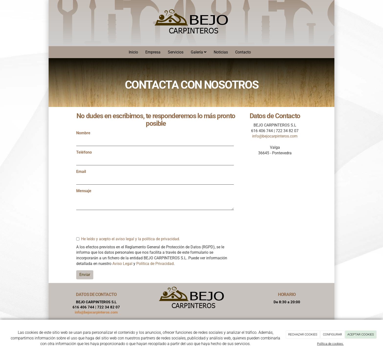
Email (81, 171)
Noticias (221, 52)
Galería (198, 52)
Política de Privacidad (155, 263)
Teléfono (84, 152)
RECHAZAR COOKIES (302, 334)
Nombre (83, 133)
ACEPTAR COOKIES (360, 334)
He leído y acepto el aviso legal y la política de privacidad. (128, 239)
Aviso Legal (122, 263)
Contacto (243, 52)
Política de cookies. (330, 344)
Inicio (133, 52)
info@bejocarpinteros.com (275, 136)
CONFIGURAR (332, 334)
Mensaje (83, 191)
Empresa (152, 52)
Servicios (175, 52)
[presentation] (113, 223)
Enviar (84, 274)
